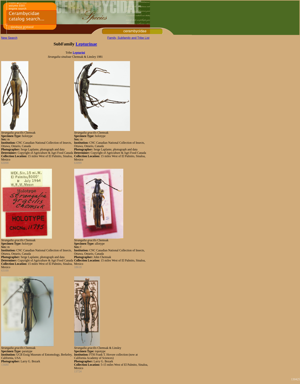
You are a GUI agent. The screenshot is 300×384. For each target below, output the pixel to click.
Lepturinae (86, 43)
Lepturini (79, 52)
